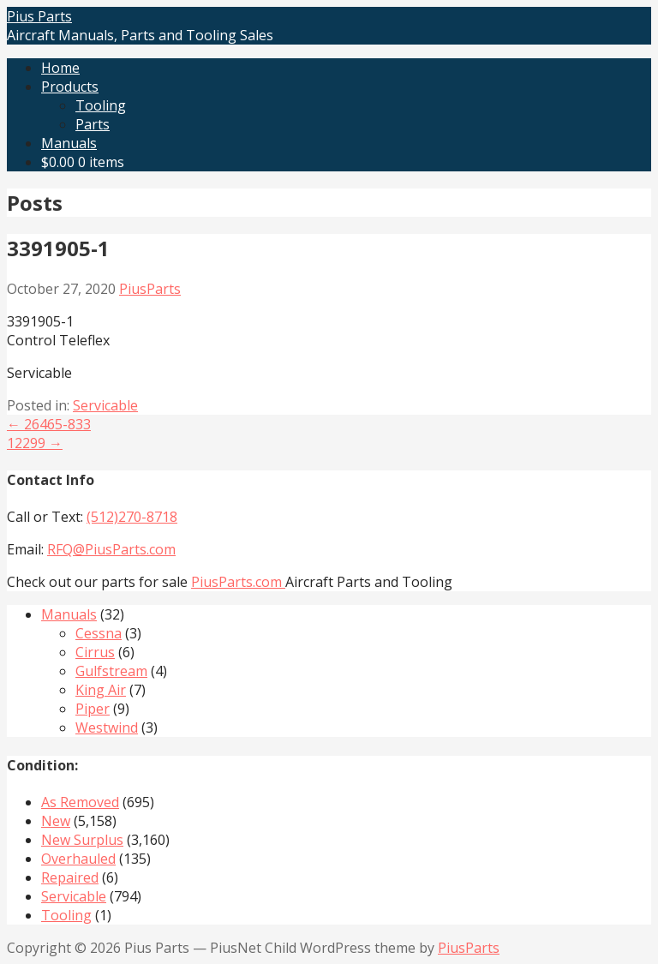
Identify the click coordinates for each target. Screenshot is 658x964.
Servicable (105, 405)
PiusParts (150, 288)
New (55, 820)
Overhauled (78, 858)
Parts (92, 124)
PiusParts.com (238, 581)
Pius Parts (39, 16)
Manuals (69, 143)
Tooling (100, 105)
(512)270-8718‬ (132, 516)
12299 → (35, 443)
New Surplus (82, 839)
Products (70, 86)
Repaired (70, 877)
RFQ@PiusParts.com (111, 549)
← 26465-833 (49, 424)
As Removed (80, 802)
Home (60, 67)
